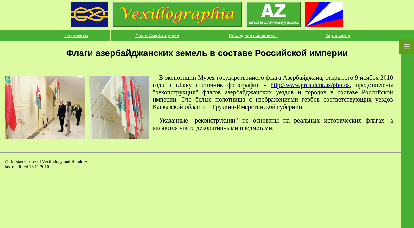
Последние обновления (253, 35)
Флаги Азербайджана (157, 35)
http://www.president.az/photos (310, 84)
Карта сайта (338, 35)
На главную (76, 35)
